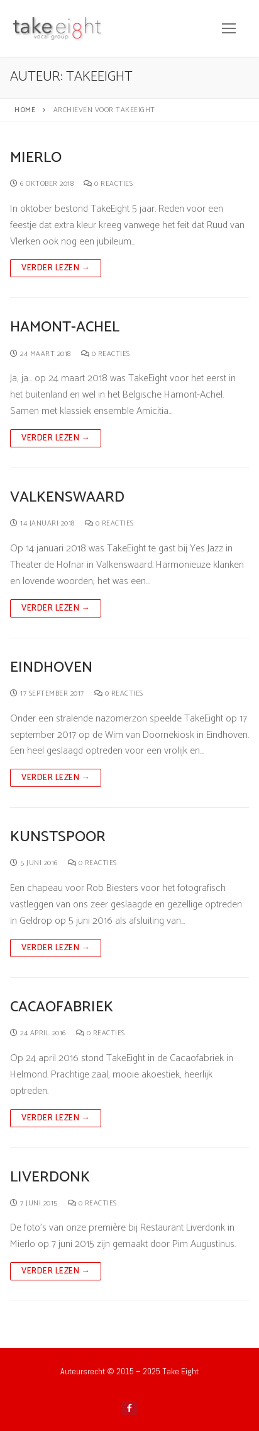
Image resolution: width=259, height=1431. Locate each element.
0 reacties (108, 184)
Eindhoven (51, 667)
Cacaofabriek (61, 1007)
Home (24, 110)
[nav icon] (229, 28)
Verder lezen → (55, 268)
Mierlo (36, 158)
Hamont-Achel (64, 327)
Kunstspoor (58, 837)
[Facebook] (129, 1408)
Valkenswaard (67, 497)
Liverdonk (50, 1177)
